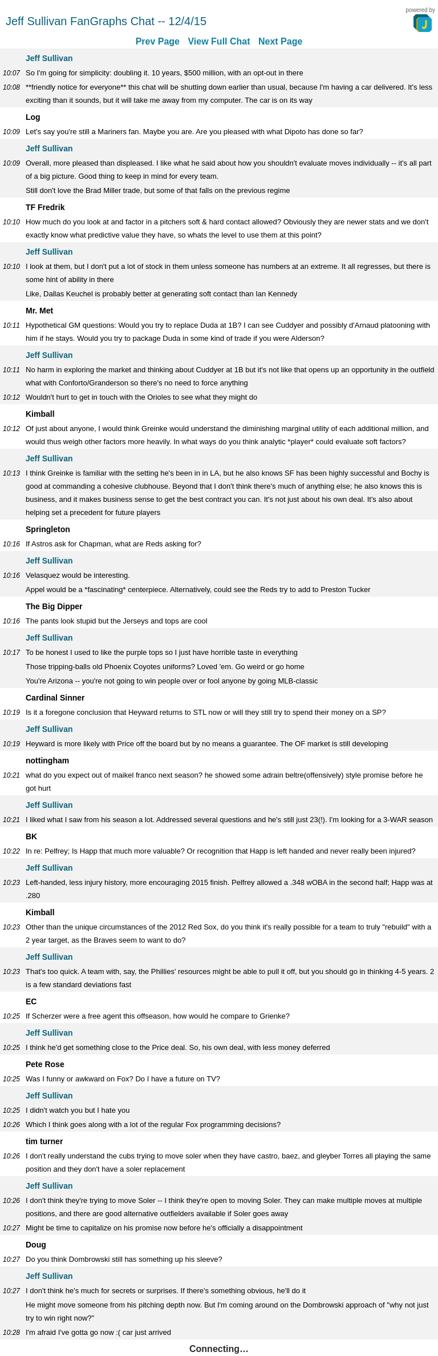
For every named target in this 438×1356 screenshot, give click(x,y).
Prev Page (158, 41)
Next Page (280, 41)
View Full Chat (219, 41)
